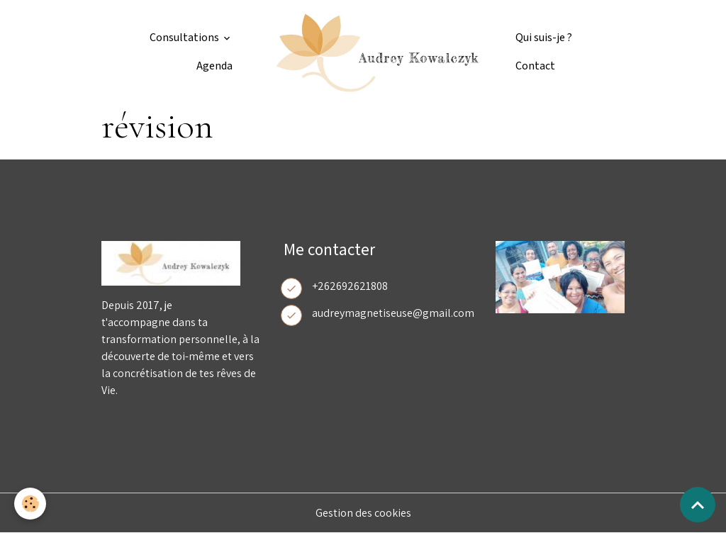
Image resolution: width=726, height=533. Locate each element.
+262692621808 (350, 286)
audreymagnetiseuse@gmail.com (393, 312)
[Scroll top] (697, 504)
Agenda (214, 66)
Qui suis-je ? (543, 37)
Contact (535, 66)
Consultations (185, 37)
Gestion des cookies (363, 512)
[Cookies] (30, 504)
